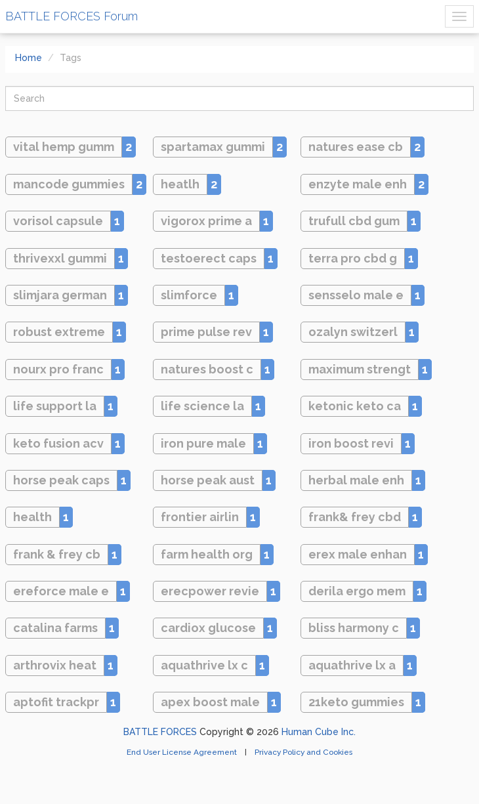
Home (28, 58)
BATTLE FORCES (160, 732)
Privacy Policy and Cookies (303, 752)
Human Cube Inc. (318, 732)
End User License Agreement (183, 752)
